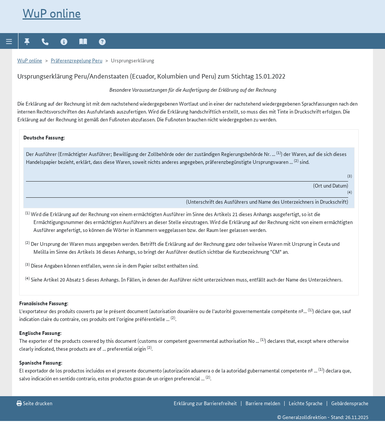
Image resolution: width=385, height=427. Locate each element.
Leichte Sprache (306, 403)
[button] (9, 41)
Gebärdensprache (349, 403)
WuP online (52, 13)
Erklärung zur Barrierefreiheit (205, 403)
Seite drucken (34, 403)
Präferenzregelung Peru (76, 60)
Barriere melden (263, 403)
